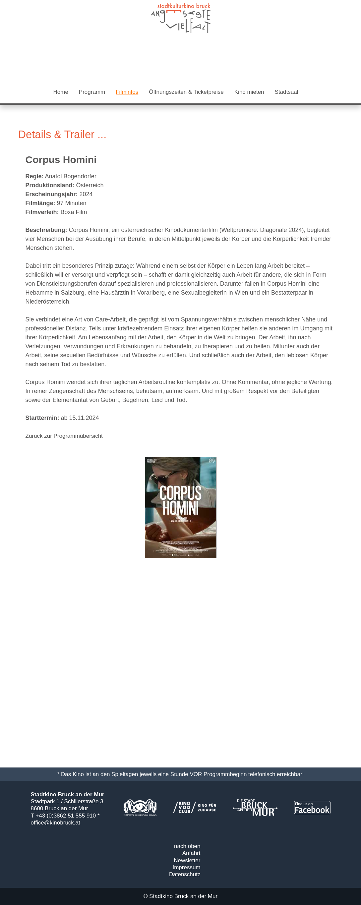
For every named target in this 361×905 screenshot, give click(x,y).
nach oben (187, 846)
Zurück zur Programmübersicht (64, 436)
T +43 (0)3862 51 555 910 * (65, 816)
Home (60, 92)
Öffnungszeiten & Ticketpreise (186, 92)
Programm (92, 92)
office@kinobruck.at (55, 823)
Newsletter (187, 860)
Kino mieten (249, 92)
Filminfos (127, 92)
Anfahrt (191, 853)
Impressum (186, 867)
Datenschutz (185, 874)
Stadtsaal (286, 92)
